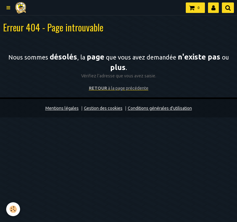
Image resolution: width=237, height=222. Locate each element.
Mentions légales (62, 108)
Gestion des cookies (103, 108)
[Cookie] (13, 209)
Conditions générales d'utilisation (160, 108)
